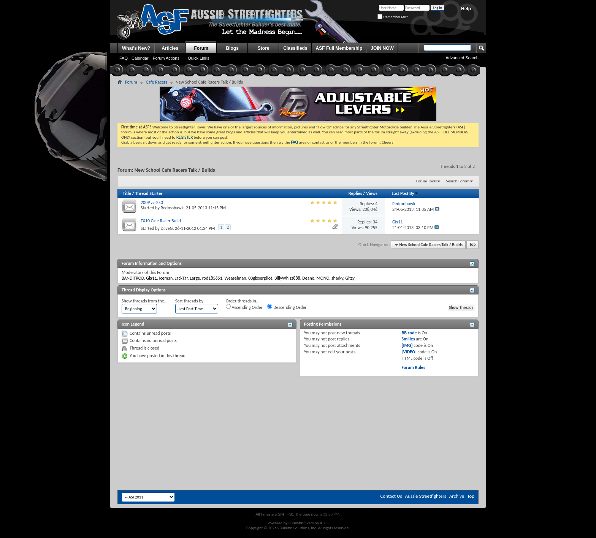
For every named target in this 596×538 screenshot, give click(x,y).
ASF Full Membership (339, 48)
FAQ (123, 58)
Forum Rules (413, 367)
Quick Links (198, 58)
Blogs (232, 48)
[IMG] (406, 345)
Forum (201, 48)
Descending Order (286, 307)
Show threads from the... (145, 301)
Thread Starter (149, 193)
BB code (409, 332)
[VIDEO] (408, 351)
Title (127, 193)
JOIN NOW (382, 48)
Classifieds (295, 48)
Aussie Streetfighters (425, 496)
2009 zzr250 (152, 202)
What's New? (136, 48)
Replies (355, 193)
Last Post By (405, 193)
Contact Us (391, 496)
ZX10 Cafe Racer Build (161, 220)
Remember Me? (392, 17)
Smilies (408, 339)
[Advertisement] (298, 399)
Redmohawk (172, 207)
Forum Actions (166, 58)
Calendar (140, 58)
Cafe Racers (156, 82)
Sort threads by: (189, 301)
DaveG (167, 228)
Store (263, 48)
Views (371, 193)
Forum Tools (426, 181)
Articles (170, 48)
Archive (456, 496)
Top (472, 244)
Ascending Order (244, 307)
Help (466, 8)
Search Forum (458, 181)
